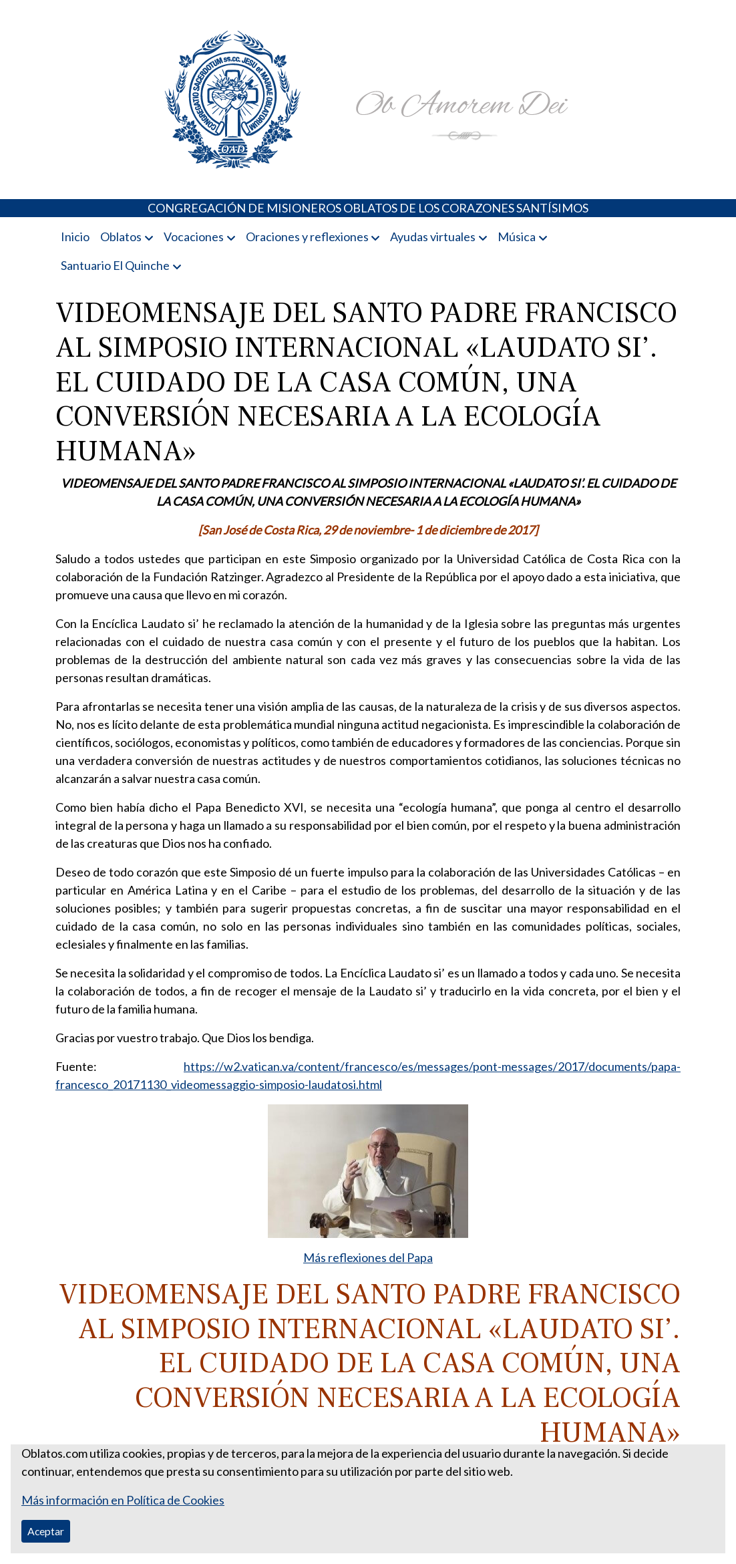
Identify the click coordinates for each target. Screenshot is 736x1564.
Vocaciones (194, 236)
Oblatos (121, 236)
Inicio (75, 236)
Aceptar (45, 1531)
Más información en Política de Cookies (122, 1500)
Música (517, 236)
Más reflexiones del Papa (368, 1257)
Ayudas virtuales (433, 236)
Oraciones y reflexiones (307, 236)
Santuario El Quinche (115, 265)
